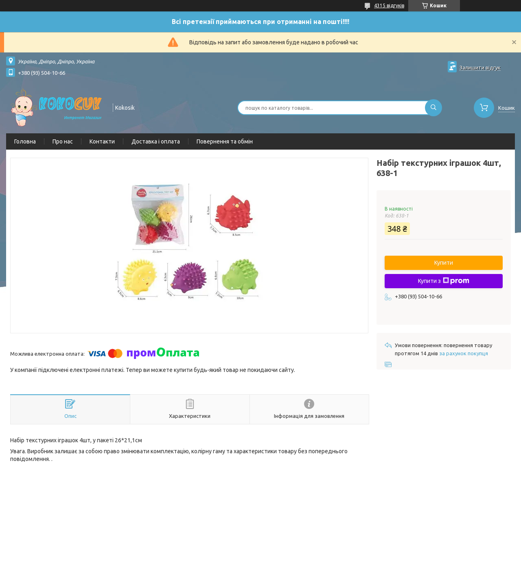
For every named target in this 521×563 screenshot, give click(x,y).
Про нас (63, 141)
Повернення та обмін (225, 141)
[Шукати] (433, 107)
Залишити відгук (480, 67)
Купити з (443, 281)
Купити (443, 262)
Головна (25, 141)
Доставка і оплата (155, 141)
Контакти (102, 141)
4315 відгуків (389, 5)
